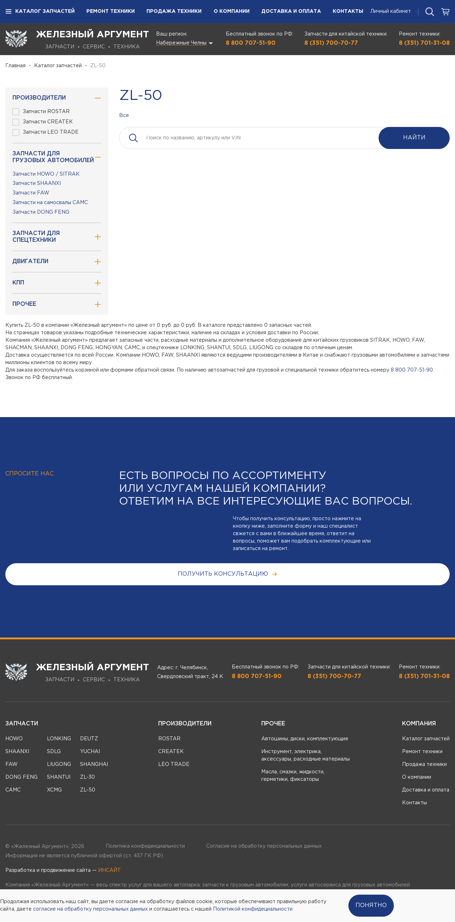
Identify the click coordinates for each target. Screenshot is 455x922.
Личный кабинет (390, 11)
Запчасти (21, 723)
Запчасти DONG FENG (40, 212)
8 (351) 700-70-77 (331, 43)
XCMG (54, 790)
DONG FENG (21, 777)
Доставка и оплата (291, 11)
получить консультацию (228, 574)
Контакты (348, 11)
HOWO (14, 739)
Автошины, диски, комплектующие (304, 739)
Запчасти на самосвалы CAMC (50, 203)
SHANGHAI (94, 764)
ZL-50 (87, 790)
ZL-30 (87, 777)
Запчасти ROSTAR (41, 111)
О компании (232, 11)
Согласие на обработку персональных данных (264, 846)
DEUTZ (89, 739)
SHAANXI (17, 752)
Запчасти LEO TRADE (45, 132)
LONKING (59, 739)
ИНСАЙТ (109, 870)
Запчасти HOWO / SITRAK (46, 174)
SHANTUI (58, 777)
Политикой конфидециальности (253, 909)
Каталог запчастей (40, 12)
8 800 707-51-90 (250, 43)
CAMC (13, 790)
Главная (15, 66)
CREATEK (171, 752)
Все (124, 115)
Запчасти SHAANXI (36, 183)
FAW (11, 764)
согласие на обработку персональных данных (90, 909)
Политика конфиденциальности (145, 846)
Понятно (371, 905)
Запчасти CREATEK (42, 122)
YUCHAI (90, 752)
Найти (414, 137)
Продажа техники (174, 11)
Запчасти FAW (30, 193)
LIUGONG (59, 764)
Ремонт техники (110, 11)
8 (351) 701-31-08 (424, 43)
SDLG (54, 752)
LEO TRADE (173, 764)
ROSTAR (169, 739)
